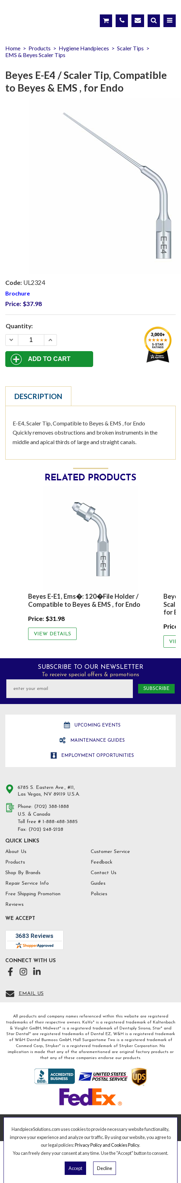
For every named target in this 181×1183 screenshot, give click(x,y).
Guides (98, 883)
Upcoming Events (97, 725)
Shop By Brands (22, 873)
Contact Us (103, 873)
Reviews (14, 904)
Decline (104, 1168)
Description (38, 396)
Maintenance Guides (97, 740)
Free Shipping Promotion (32, 894)
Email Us (31, 993)
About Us (15, 851)
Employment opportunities (97, 755)
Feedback (101, 862)
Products (15, 862)
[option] (90, 562)
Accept (75, 1168)
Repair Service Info (27, 883)
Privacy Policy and (93, 1145)
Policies (99, 894)
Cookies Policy (125, 1145)
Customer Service (110, 851)
